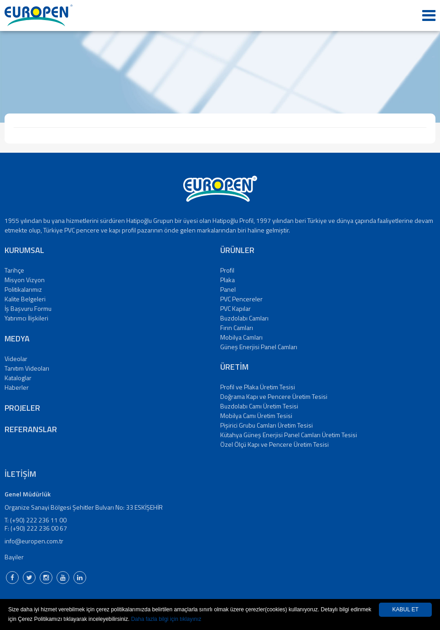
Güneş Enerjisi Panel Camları (258, 346)
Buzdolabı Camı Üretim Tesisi (259, 406)
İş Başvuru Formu (28, 308)
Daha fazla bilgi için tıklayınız (166, 619)
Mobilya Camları (241, 337)
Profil (227, 270)
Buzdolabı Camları (244, 318)
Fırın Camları (236, 327)
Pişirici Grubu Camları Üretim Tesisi (266, 425)
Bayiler (14, 557)
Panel (228, 289)
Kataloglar (18, 377)
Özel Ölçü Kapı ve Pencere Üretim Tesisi (274, 444)
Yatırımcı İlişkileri (26, 318)
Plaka (227, 279)
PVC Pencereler (241, 299)
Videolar (16, 358)
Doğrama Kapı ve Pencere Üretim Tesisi (273, 396)
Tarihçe (14, 270)
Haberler (17, 387)
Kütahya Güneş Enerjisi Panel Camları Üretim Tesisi (288, 434)
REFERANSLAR (31, 429)
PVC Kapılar (235, 308)
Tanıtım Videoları (27, 368)
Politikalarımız (23, 289)
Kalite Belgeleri (25, 299)
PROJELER (22, 408)
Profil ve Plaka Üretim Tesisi (257, 387)
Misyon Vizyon (25, 279)
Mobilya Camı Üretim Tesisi (256, 415)
